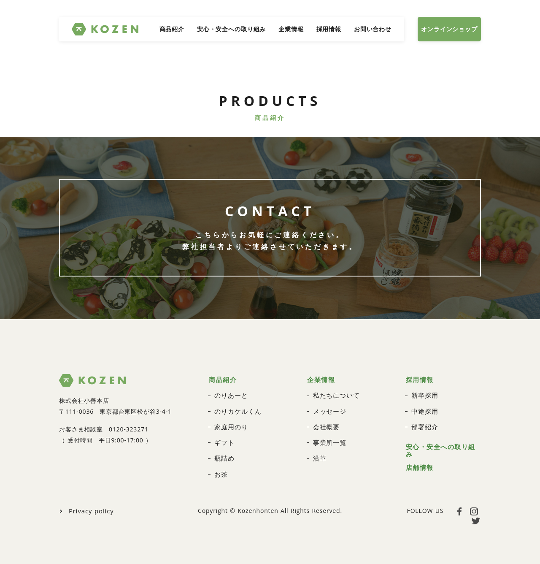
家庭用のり (230, 422)
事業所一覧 (328, 438)
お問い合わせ (373, 29)
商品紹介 (171, 29)
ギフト (223, 438)
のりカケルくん (236, 407)
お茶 (220, 468)
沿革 (319, 453)
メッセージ (328, 407)
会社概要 (325, 422)
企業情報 (290, 29)
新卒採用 (423, 392)
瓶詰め (223, 453)
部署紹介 (423, 422)
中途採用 (423, 407)
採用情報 (328, 29)
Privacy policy (90, 504)
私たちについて (335, 392)
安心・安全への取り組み (231, 29)
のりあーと (230, 392)
